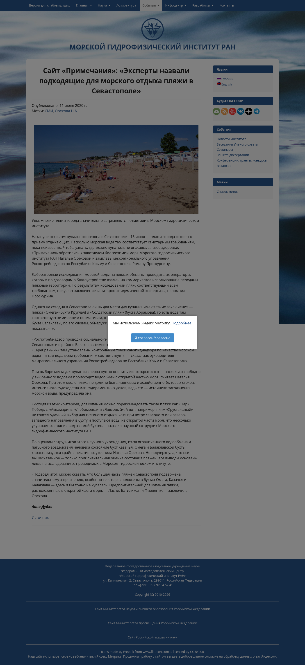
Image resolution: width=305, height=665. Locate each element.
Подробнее (181, 323)
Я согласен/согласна (152, 337)
